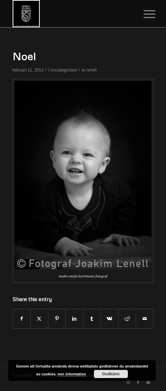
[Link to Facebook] (138, 382)
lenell (92, 70)
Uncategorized (63, 70)
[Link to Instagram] (128, 382)
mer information (71, 374)
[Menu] (144, 14)
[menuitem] (144, 14)
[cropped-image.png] (69, 13)
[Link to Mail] (148, 382)
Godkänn (111, 374)
